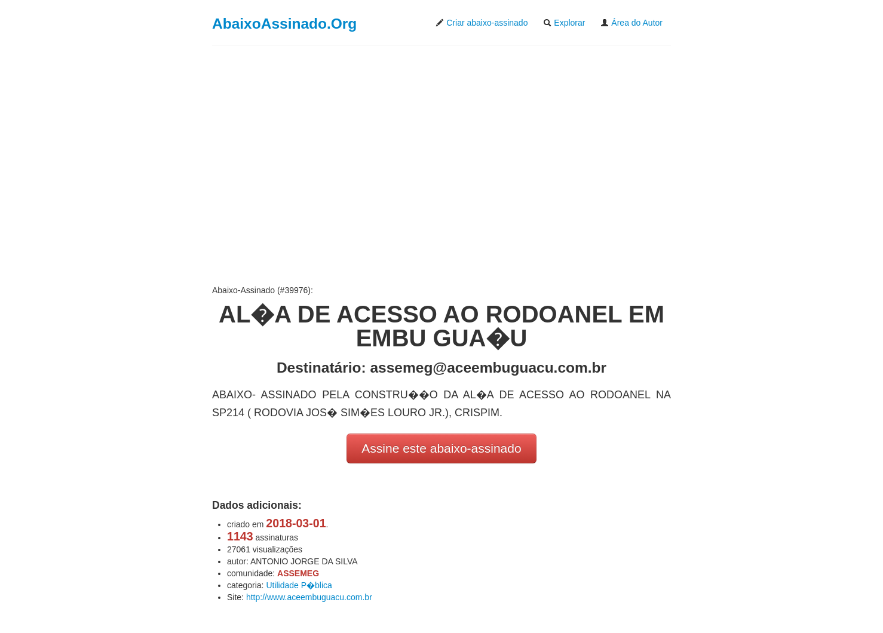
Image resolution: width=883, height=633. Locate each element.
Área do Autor (631, 22)
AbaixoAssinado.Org (284, 24)
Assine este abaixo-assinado (441, 448)
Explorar (564, 22)
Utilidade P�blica (299, 585)
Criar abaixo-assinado (482, 22)
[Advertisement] (441, 164)
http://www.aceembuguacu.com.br (309, 597)
